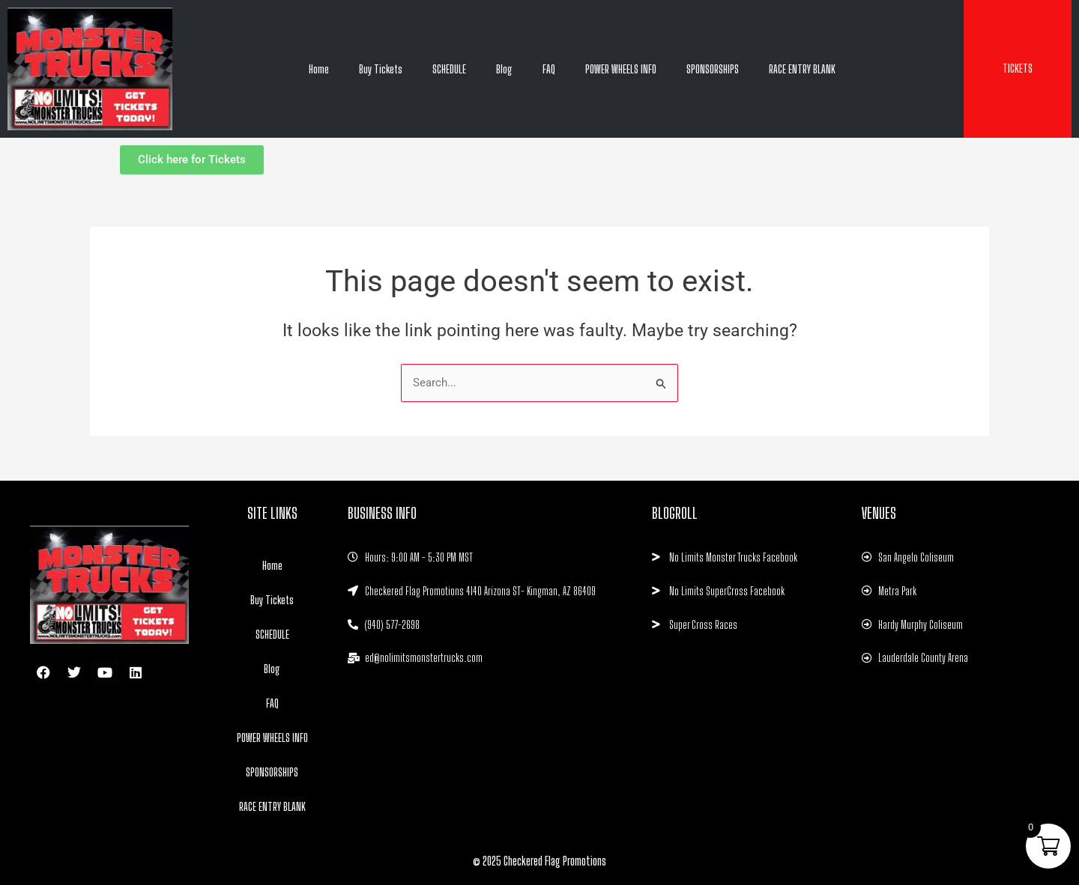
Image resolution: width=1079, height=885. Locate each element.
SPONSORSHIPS (712, 69)
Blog (504, 69)
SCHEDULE (449, 69)
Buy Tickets (380, 69)
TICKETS (1018, 68)
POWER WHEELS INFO (620, 69)
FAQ (548, 69)
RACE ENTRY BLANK (802, 69)
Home (319, 69)
